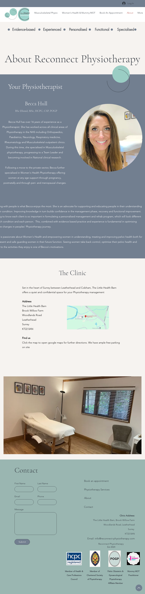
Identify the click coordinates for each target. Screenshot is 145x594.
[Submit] (22, 542)
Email (17, 496)
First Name (20, 483)
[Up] (139, 588)
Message (19, 509)
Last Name (42, 483)
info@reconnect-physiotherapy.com (115, 538)
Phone (40, 496)
